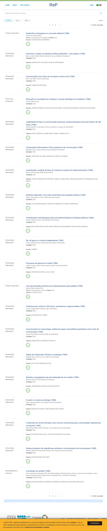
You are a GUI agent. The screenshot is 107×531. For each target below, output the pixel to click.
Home (8, 5)
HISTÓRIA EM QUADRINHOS (40, 40)
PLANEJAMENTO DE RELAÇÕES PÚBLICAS (74, 226)
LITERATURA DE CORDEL (39, 315)
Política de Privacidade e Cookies (37, 527)
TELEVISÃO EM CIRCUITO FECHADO (58, 434)
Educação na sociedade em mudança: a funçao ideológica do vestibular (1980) (58, 99)
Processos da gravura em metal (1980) (42, 263)
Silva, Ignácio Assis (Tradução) (48, 475)
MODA (58, 156)
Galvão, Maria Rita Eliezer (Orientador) (53, 243)
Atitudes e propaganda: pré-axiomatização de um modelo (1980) (52, 377)
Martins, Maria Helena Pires (34, 288)
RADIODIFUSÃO (37, 457)
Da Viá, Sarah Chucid (32, 101)
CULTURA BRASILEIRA (39, 204)
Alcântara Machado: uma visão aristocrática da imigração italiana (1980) (56, 195)
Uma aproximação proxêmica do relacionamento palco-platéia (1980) (54, 286)
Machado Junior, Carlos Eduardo (36, 150)
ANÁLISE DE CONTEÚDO (45, 179)
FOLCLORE (35, 363)
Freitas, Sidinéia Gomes (33, 220)
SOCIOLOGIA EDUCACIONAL (53, 108)
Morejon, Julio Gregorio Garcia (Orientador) (48, 402)
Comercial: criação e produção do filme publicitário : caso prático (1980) (55, 54)
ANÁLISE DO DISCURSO (68, 482)
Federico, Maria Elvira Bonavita (35, 450)
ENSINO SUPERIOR (38, 108)
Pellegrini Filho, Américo (33, 357)
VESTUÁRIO (64, 156)
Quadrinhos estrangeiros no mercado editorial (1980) (47, 33)
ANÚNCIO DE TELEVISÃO (40, 62)
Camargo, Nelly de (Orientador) (43, 172)
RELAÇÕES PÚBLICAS (39, 226)
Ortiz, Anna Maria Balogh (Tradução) (55, 473)
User (91, 5)
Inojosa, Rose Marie (32, 334)
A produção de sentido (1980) (38, 471)
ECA (55, 37)
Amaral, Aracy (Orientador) (59, 265)
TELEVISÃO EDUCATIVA (39, 434)
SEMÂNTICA (49, 482)
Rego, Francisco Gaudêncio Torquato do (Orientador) (57, 127)
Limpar (101, 20)
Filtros (8, 20)
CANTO (47, 409)
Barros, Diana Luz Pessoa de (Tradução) (79, 473)
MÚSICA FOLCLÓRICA (57, 409)
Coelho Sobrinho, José (33, 127)
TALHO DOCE (50, 272)
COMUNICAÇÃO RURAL (39, 85)
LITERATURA (51, 204)
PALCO (40, 292)
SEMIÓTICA (57, 482)
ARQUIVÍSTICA (36, 341)
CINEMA (34, 249)
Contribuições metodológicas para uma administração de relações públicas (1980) (60, 218)
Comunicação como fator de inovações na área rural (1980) (50, 76)
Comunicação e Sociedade (39, 37)
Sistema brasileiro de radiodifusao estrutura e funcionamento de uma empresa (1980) (61, 448)
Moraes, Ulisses (31, 379)
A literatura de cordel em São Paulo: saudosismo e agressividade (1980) (55, 306)
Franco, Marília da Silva (33, 243)
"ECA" (18, 21)
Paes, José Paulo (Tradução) (67, 475)
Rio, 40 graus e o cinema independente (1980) (45, 240)
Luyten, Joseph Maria (32, 308)
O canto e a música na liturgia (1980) (41, 400)
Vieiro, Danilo (30, 402)
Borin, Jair (29, 79)
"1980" (27, 21)
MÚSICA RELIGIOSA (38, 409)
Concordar (95, 523)
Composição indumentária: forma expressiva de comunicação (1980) (54, 147)
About (15, 5)
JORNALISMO (64, 179)
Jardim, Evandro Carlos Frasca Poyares (38, 265)
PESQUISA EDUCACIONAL (87, 108)
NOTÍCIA (34, 179)
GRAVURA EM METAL (38, 272)
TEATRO (34, 292)
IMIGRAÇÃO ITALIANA (62, 204)
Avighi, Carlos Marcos (33, 197)
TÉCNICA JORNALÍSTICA (61, 133)
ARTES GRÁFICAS (37, 133)
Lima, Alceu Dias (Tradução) (35, 473)
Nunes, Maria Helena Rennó (34, 428)
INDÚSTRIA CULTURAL (39, 156)
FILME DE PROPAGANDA (56, 62)
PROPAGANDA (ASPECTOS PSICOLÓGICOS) (45, 386)
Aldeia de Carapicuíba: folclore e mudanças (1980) (46, 355)
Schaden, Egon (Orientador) (48, 308)
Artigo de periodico (12, 33)
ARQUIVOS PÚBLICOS (49, 341)
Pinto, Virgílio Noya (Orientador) (50, 197)
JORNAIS (57, 179)
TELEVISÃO (46, 457)
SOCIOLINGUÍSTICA (38, 482)
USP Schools (25, 5)
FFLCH (39, 477)
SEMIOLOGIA (51, 156)
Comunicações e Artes (38, 290)
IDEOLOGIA (80, 482)
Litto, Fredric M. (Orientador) (50, 357)
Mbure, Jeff (29, 172)
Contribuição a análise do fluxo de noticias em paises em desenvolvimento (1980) (59, 170)
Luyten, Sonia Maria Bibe (33, 35)
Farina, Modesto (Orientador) (61, 56)
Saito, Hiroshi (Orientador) (41, 79)
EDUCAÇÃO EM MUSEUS (70, 108)
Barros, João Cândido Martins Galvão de (38, 56)
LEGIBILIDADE (48, 133)
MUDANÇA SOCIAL (45, 363)
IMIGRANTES (74, 204)
